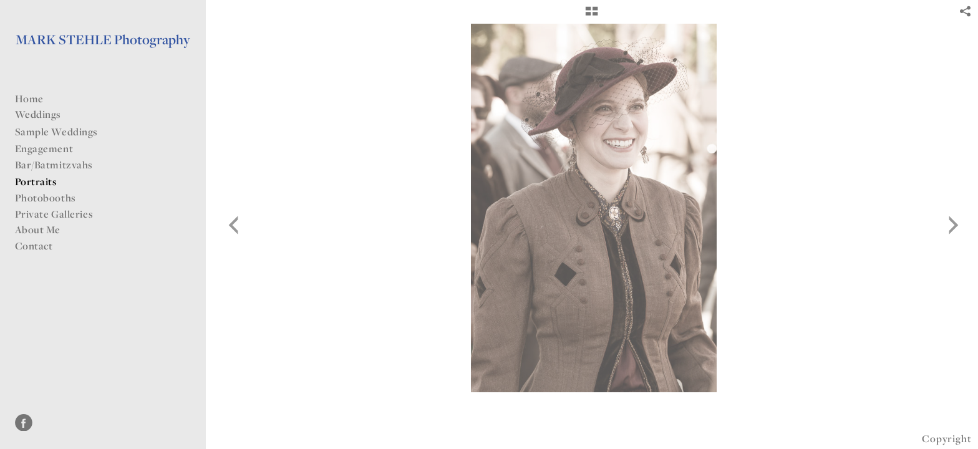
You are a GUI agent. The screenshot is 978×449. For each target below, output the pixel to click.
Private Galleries (54, 214)
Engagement (44, 148)
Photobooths (45, 198)
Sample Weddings (63, 131)
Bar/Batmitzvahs (60, 164)
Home (29, 98)
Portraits (36, 181)
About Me (38, 229)
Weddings (44, 114)
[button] (591, 15)
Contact (34, 246)
